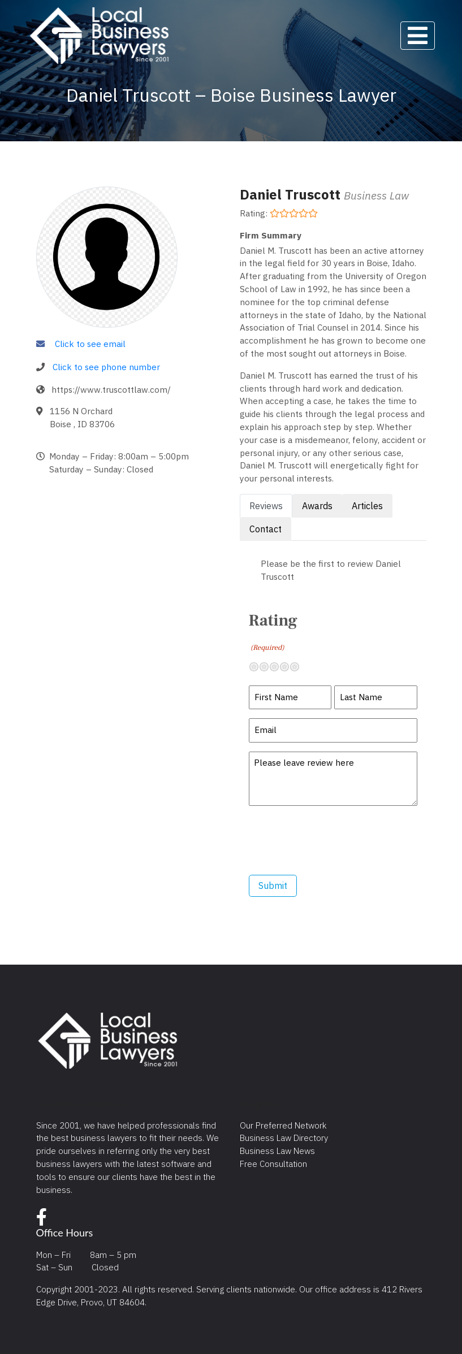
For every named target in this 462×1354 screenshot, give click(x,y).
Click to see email (90, 343)
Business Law (376, 195)
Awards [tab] (317, 505)
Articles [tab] (367, 505)
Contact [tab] (265, 529)
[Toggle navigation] (417, 35)
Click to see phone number (106, 366)
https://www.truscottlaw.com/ (111, 389)
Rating (273, 632)
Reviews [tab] (266, 505)
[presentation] (335, 840)
